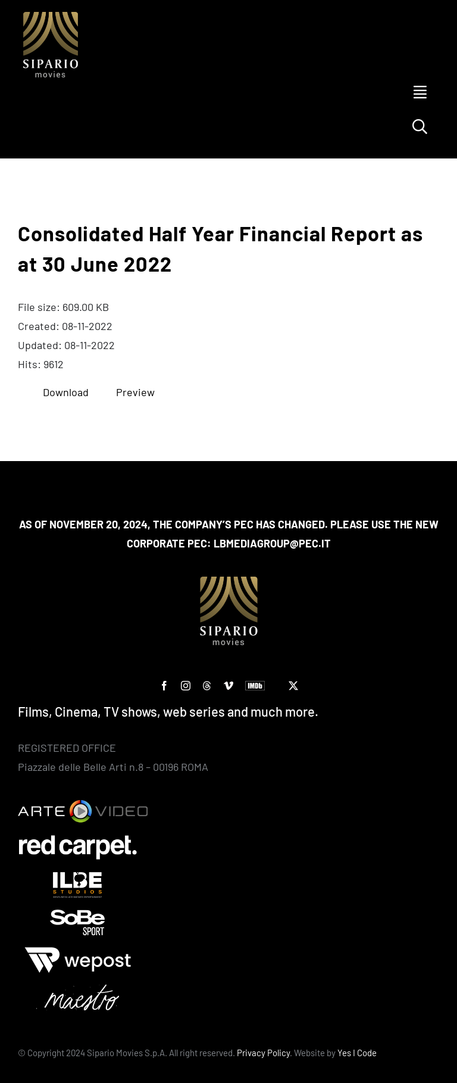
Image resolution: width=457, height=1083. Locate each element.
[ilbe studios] (77, 877)
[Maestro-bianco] (77, 990)
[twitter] (293, 685)
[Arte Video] (83, 805)
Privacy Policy (263, 1052)
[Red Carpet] (77, 840)
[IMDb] (255, 685)
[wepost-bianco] (77, 952)
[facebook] (164, 685)
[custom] (207, 685)
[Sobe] (77, 915)
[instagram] (185, 685)
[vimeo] (228, 685)
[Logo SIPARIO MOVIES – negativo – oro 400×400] (50, 17)
